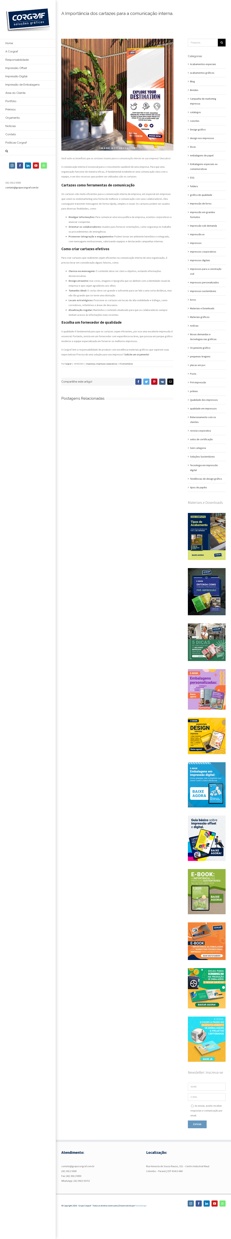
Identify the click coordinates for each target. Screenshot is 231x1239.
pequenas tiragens (200, 356)
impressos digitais (200, 260)
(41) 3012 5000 (69, 1171)
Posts (193, 373)
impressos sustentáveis (203, 291)
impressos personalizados (204, 282)
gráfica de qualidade (201, 195)
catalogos (195, 112)
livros (193, 299)
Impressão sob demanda (203, 225)
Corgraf (68, 363)
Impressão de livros (201, 203)
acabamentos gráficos (202, 72)
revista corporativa (200, 430)
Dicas (193, 146)
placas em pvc (198, 365)
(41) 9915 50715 (81, 1180)
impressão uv (197, 234)
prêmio (194, 391)
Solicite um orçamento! (136, 354)
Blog (192, 81)
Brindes (194, 90)
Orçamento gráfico (200, 347)
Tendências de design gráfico (206, 478)
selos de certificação (201, 439)
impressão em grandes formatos (202, 215)
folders (194, 186)
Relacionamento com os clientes (203, 420)
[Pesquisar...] (203, 42)
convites (194, 120)
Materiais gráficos (200, 317)
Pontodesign (141, 1205)
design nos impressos (202, 138)
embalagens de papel (201, 155)
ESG (192, 177)
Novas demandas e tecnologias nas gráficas (203, 337)
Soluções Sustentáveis (202, 456)
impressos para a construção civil (205, 271)
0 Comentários (126, 363)
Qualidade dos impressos (204, 399)
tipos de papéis (198, 487)
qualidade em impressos (203, 408)
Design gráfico (198, 129)
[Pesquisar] (222, 42)
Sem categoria (198, 448)
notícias (194, 325)
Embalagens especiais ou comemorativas (203, 166)
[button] (28, 151)
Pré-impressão (198, 382)
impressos (90, 363)
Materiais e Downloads (202, 308)
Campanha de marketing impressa (203, 101)
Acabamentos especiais (203, 64)
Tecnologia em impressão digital (204, 468)
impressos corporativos (106, 363)
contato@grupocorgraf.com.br (22, 187)
